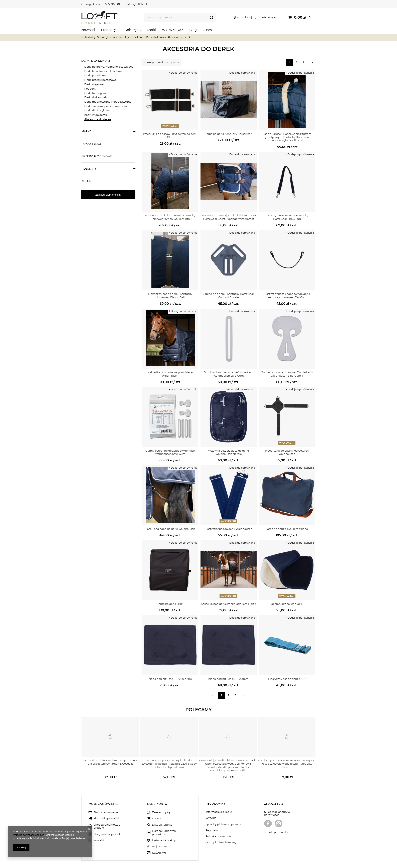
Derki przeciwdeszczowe (100, 79)
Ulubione (267, 17)
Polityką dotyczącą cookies (28, 834)
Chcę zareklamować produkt (107, 813)
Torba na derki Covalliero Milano (287, 528)
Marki (151, 30)
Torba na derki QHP (170, 603)
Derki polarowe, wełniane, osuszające (108, 66)
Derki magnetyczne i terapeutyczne (107, 101)
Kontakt (99, 827)
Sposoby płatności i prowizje (224, 810)
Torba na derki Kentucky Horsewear (228, 133)
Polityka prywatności (219, 823)
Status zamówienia (106, 799)
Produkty (108, 30)
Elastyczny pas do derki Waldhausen (228, 528)
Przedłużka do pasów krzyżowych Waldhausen (287, 452)
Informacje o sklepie (219, 798)
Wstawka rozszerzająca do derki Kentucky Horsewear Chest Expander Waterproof (228, 217)
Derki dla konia (155, 37)
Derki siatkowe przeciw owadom (105, 106)
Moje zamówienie (103, 790)
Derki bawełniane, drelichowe (104, 71)
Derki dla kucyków (96, 110)
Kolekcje (131, 30)
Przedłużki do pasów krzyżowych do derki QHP (170, 135)
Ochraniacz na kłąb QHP (287, 603)
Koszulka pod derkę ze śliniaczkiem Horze (228, 603)
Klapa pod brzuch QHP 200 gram (170, 678)
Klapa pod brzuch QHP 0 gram (228, 678)
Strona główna (106, 37)
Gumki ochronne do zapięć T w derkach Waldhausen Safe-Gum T (287, 374)
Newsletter (159, 839)
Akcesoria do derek (97, 119)
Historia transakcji (164, 827)
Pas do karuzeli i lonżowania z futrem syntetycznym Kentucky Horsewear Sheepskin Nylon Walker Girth (287, 137)
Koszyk (156, 805)
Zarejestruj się (161, 799)
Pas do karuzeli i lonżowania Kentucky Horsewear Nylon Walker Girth (170, 217)
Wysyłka (211, 804)
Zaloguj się (249, 17)
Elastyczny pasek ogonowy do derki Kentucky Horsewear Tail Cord (287, 295)
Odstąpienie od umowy (221, 829)
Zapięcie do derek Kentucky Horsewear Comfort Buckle (228, 295)
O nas (207, 30)
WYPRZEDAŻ (172, 30)
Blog (193, 30)
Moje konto (157, 790)
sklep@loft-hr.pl (136, 4)
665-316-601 (112, 4)
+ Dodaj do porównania (183, 72)
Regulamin (213, 817)
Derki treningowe (95, 93)
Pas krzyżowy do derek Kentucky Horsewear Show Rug (287, 217)
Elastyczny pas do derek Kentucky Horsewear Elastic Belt (170, 295)
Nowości (88, 30)
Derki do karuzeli (95, 97)
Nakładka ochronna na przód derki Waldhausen (170, 374)
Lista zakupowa (162, 811)
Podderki (90, 88)
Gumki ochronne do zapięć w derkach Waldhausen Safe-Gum (228, 374)
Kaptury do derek (95, 114)
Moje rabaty (159, 833)
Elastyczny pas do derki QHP (286, 678)
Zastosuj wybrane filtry (108, 194)
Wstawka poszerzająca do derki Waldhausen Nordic (228, 452)
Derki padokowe (95, 75)
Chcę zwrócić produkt (108, 820)
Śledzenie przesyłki (106, 805)
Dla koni (137, 37)
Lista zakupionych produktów (164, 819)
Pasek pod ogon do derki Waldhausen (170, 528)
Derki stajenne (94, 84)
